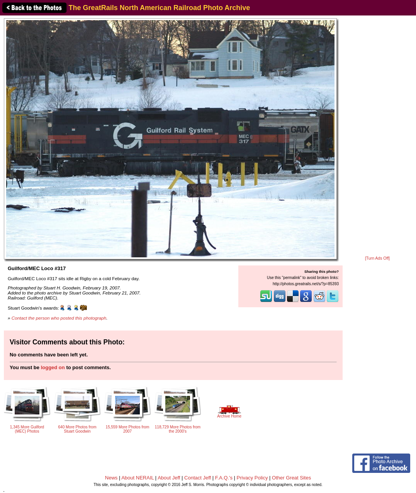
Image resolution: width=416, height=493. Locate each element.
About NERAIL (137, 478)
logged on (53, 367)
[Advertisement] (377, 136)
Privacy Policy (252, 478)
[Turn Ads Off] (377, 258)
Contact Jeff (197, 478)
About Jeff (169, 478)
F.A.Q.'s (224, 478)
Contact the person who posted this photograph (59, 317)
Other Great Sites (291, 478)
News (111, 478)
